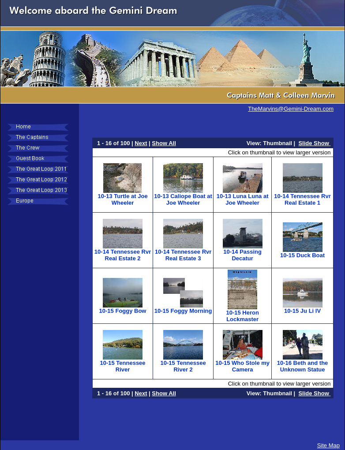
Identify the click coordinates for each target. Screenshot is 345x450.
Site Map (328, 445)
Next (141, 143)
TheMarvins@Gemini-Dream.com (291, 108)
